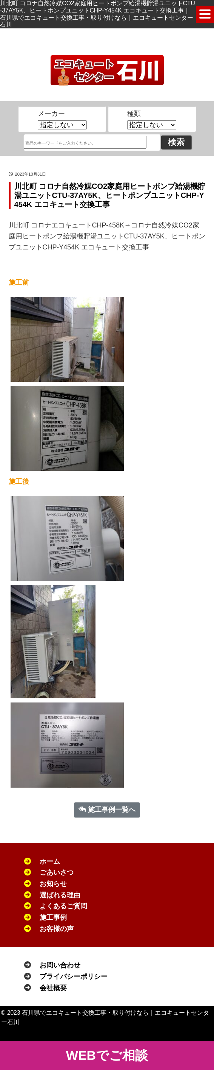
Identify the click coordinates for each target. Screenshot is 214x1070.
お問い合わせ (60, 965)
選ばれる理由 (60, 895)
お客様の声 (57, 929)
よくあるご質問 (63, 906)
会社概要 (53, 988)
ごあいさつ (57, 872)
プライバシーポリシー (74, 976)
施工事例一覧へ (107, 809)
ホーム (50, 861)
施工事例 (53, 917)
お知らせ (53, 884)
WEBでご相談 (107, 1055)
